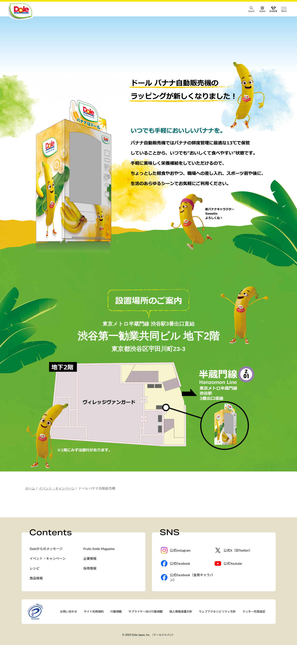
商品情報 (36, 578)
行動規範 (116, 611)
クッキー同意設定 (253, 611)
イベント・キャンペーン (57, 488)
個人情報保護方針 (180, 611)
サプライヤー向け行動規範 (146, 611)
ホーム (30, 488)
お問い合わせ (68, 611)
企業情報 (90, 558)
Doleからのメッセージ (46, 549)
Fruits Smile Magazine (99, 549)
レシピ (35, 568)
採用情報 (90, 568)
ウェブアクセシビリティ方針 (217, 611)
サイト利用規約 (94, 611)
